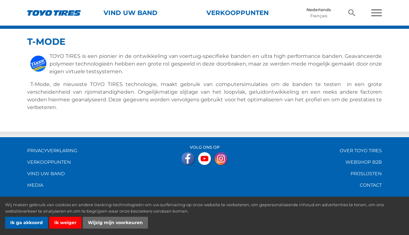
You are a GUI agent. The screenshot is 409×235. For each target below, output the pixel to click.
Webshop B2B (363, 162)
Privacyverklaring (52, 150)
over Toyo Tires (361, 150)
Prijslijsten (366, 173)
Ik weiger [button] (65, 222)
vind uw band (46, 173)
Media (35, 185)
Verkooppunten (237, 13)
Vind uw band (131, 13)
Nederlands (318, 9)
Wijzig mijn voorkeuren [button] (115, 222)
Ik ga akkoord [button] (26, 222)
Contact (371, 185)
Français (318, 15)
